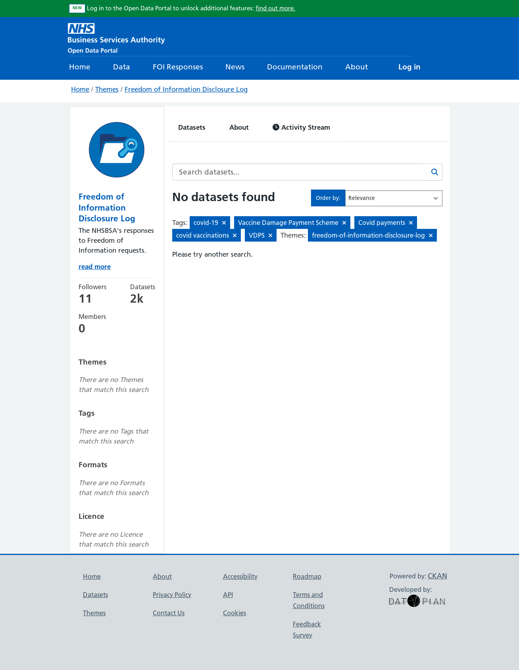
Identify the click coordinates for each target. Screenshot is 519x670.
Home (79, 66)
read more (95, 266)
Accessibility (240, 576)
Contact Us (169, 613)
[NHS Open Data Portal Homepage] (116, 37)
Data (121, 66)
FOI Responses (178, 66)
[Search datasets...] (298, 171)
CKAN (437, 575)
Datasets (192, 127)
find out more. (275, 8)
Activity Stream (301, 127)
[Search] (432, 171)
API (228, 595)
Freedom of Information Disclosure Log (186, 89)
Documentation (295, 66)
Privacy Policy (172, 595)
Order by (327, 198)
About (356, 66)
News (234, 66)
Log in (409, 66)
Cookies (234, 613)
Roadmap (307, 576)
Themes (107, 89)
